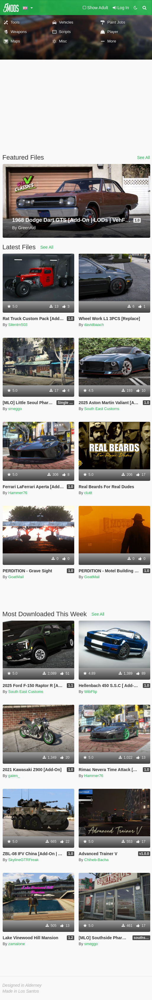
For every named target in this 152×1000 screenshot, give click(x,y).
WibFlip (90, 691)
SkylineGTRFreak (23, 860)
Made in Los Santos (20, 991)
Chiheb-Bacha (96, 860)
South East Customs (101, 408)
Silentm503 (18, 324)
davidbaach (94, 324)
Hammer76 (17, 493)
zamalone (16, 944)
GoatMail (16, 577)
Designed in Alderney (22, 985)
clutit (88, 493)
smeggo (15, 408)
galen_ (14, 775)
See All (143, 157)
